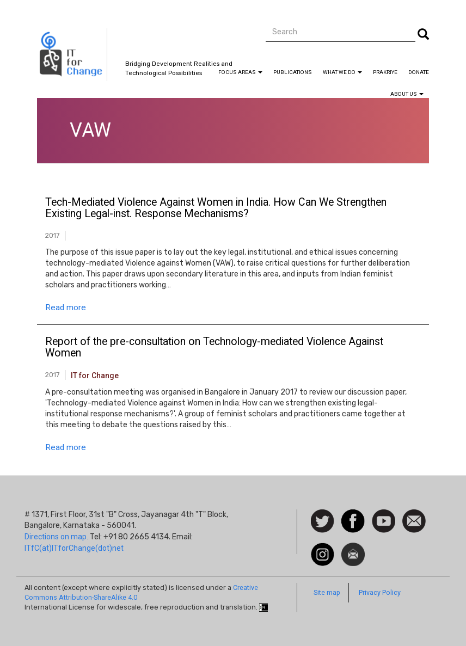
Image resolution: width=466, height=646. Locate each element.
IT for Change (95, 375)
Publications (292, 72)
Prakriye (385, 72)
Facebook (353, 514)
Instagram (322, 548)
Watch (383, 514)
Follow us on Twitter (322, 521)
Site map (327, 592)
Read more (65, 307)
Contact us (414, 520)
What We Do (342, 72)
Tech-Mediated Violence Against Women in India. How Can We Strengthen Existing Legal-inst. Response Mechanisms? (216, 208)
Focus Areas (240, 72)
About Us (407, 94)
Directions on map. (56, 536)
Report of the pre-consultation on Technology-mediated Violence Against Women (214, 348)
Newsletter (353, 548)
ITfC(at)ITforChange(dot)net (74, 548)
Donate (418, 72)
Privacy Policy (380, 592)
